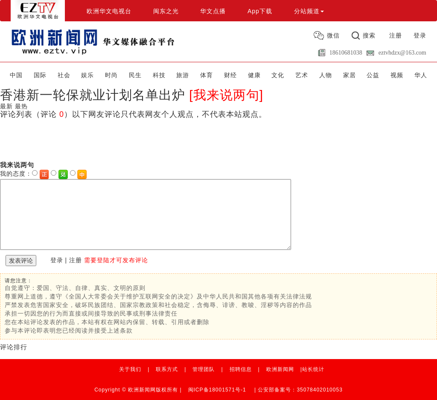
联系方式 (167, 369)
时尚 (111, 75)
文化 (277, 75)
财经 (230, 75)
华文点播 (213, 11)
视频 (396, 75)
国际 (40, 75)
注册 (395, 35)
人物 (325, 75)
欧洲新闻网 (280, 369)
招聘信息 (241, 369)
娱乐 (87, 75)
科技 (159, 75)
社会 (64, 75)
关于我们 (130, 369)
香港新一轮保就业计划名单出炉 (92, 95)
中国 (16, 75)
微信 (333, 35)
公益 (373, 75)
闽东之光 (166, 11)
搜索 (369, 35)
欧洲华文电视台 (109, 11)
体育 (206, 75)
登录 (420, 35)
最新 (6, 106)
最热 (21, 106)
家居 (349, 75)
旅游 (182, 75)
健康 (254, 75)
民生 (135, 75)
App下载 (260, 11)
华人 (420, 75)
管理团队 (203, 369)
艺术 (301, 75)
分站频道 (309, 11)
